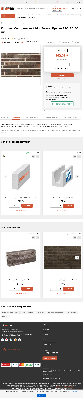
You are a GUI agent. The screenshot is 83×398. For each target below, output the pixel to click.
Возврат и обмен (47, 344)
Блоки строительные (34, 15)
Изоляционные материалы (26, 17)
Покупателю (28, 2)
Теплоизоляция (71, 312)
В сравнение (52, 42)
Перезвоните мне (57, 10)
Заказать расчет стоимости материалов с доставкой (64, 103)
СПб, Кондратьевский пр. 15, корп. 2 (72, 2)
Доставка (45, 334)
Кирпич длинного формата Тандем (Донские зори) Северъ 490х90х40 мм (20, 280)
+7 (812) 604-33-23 (60, 8)
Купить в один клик (62, 79)
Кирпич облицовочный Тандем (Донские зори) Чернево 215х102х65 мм (62, 280)
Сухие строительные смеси (10, 312)
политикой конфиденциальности (64, 387)
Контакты (45, 332)
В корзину (62, 75)
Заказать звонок (49, 358)
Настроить (74, 392)
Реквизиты (45, 329)
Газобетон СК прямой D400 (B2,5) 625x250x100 (20, 198)
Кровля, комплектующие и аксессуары (69, 15)
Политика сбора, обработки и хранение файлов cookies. (51, 392)
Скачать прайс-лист (13, 350)
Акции (19, 15)
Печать (77, 42)
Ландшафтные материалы (55, 312)
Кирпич (48, 15)
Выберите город (5, 2)
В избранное (65, 42)
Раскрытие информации (49, 342)
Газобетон (5, 316)
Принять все (41, 395)
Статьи (44, 339)
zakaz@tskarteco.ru (48, 374)
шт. (65, 50)
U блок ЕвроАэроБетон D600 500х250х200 (62, 198)
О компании (17, 2)
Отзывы (39, 2)
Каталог (9, 16)
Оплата (44, 337)
